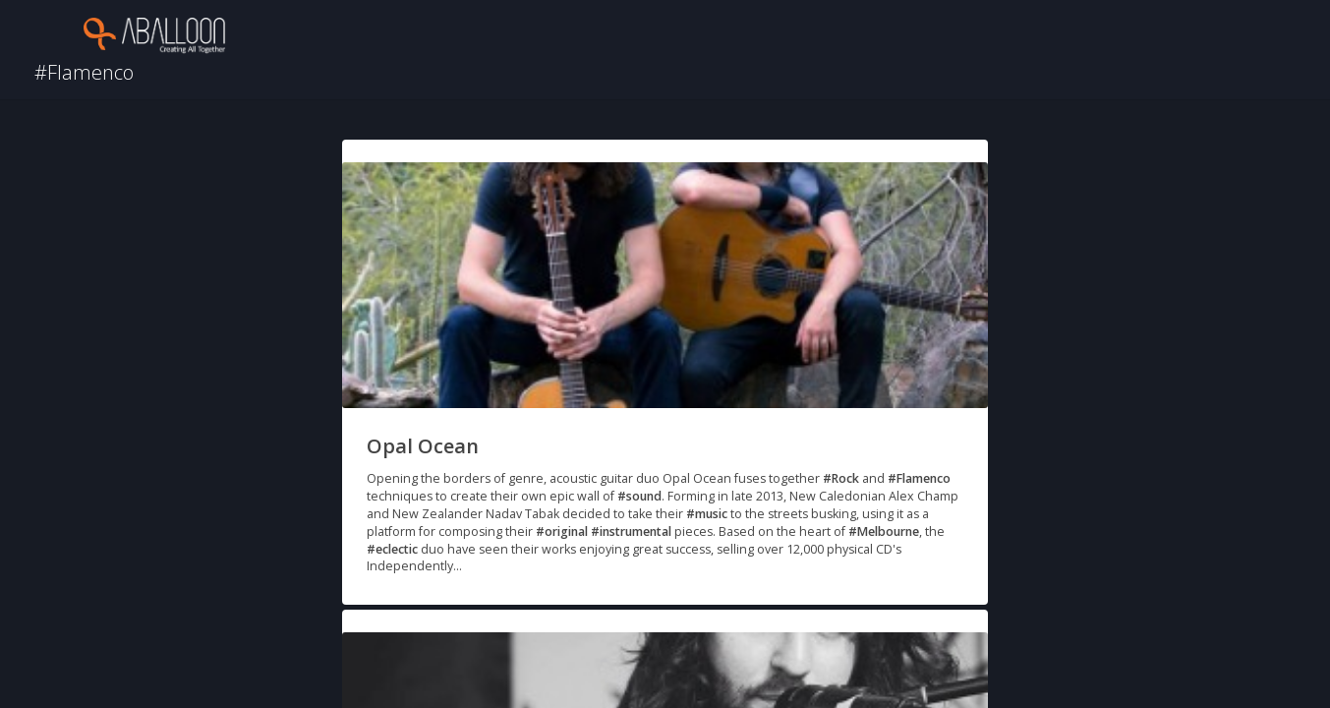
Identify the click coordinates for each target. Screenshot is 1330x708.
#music (706, 513)
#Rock (841, 478)
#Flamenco (919, 478)
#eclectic (392, 549)
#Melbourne (883, 531)
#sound (639, 496)
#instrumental (631, 531)
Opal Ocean (423, 446)
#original (562, 531)
